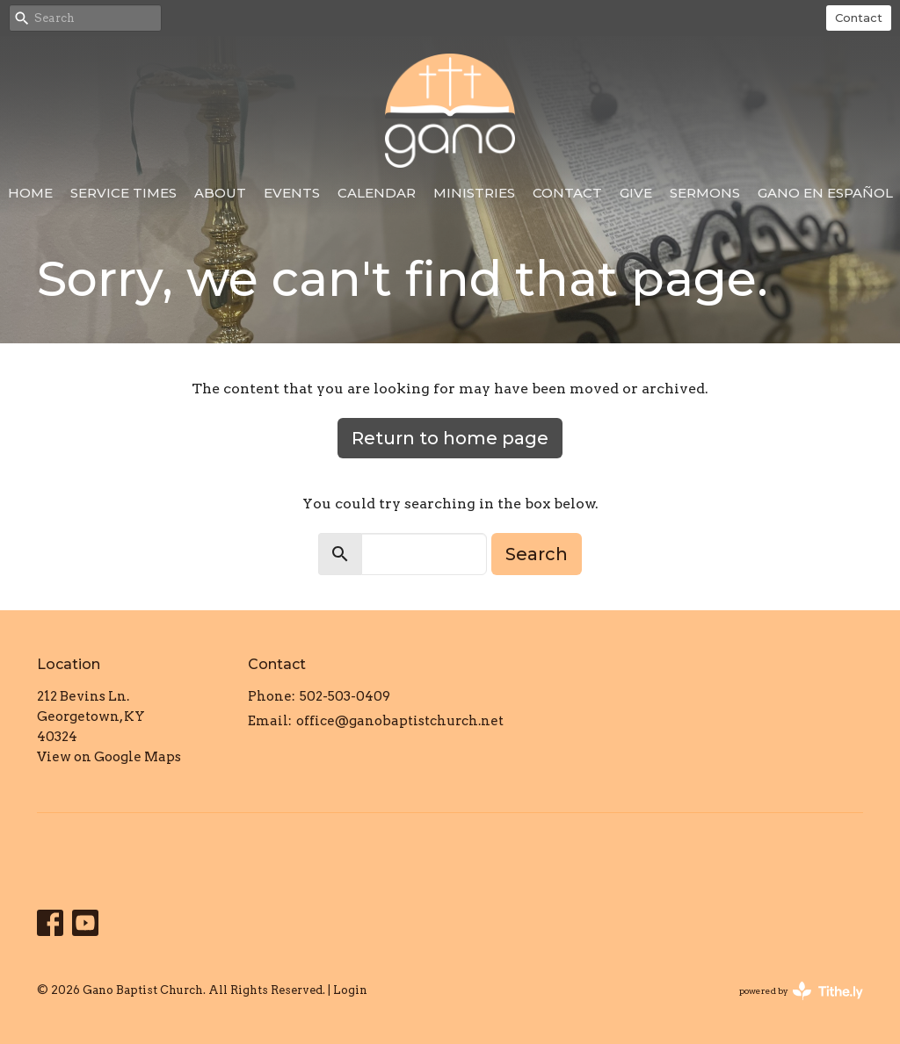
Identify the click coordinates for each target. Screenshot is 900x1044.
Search (536, 554)
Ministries (474, 192)
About (220, 192)
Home (30, 192)
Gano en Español (825, 192)
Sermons (705, 192)
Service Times (123, 192)
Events (292, 192)
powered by (801, 990)
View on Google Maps (109, 757)
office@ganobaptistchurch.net (400, 721)
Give (636, 192)
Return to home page (450, 438)
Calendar (377, 192)
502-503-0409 (345, 696)
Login (350, 990)
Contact (858, 18)
